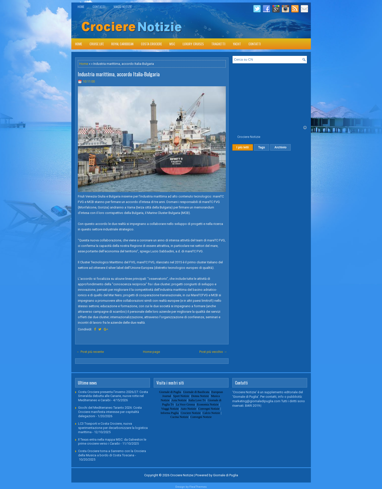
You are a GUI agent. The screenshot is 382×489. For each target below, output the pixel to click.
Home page (151, 352)
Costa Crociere (151, 43)
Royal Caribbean (122, 43)
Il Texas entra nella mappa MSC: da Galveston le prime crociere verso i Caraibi (112, 442)
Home (81, 6)
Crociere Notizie (248, 137)
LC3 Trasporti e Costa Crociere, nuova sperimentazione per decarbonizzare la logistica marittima (113, 428)
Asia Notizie (178, 400)
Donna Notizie (200, 396)
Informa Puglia (170, 413)
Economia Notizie (208, 404)
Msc (172, 43)
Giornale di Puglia (170, 392)
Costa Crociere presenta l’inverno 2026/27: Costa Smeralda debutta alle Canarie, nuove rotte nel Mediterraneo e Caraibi (113, 396)
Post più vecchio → (213, 352)
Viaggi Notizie (123, 6)
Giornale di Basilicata (196, 392)
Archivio (280, 147)
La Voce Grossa (185, 404)
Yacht (237, 43)
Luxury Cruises (193, 43)
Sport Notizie (181, 396)
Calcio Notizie (211, 413)
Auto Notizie (188, 408)
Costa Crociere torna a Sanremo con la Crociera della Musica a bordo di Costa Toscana (112, 453)
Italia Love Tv (197, 400)
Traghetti (218, 43)
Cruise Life (97, 43)
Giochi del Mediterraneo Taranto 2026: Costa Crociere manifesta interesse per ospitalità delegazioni (110, 412)
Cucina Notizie (179, 417)
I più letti (243, 147)
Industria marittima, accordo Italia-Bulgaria (119, 74)
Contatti (99, 6)
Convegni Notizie (209, 408)
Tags (261, 147)
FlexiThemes (198, 487)
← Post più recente (90, 352)
